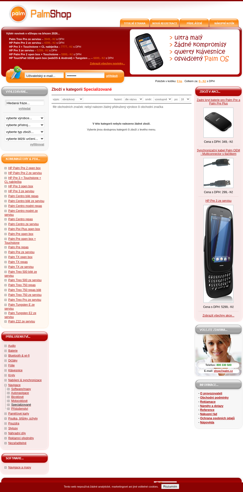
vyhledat (25, 108)
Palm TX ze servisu (21, 267)
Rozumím (170, 486)
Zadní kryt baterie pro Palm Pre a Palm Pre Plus (218, 101)
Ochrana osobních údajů (217, 418)
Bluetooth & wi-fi (19, 355)
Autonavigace (20, 393)
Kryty (11, 375)
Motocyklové (19, 401)
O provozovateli (211, 393)
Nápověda (207, 422)
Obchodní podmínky (214, 397)
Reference (207, 410)
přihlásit (112, 76)
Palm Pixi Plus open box (24, 229)
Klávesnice (15, 370)
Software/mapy (21, 389)
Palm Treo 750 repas (22, 285)
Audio (12, 345)
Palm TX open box (20, 257)
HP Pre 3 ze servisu (21, 191)
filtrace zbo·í (24, 130)
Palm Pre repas (18, 247)
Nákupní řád (208, 414)
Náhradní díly (17, 433)
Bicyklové (17, 397)
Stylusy (13, 428)
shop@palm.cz (223, 370)
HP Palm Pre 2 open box (24, 168)
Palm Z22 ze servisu (21, 321)
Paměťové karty (18, 413)
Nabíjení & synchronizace (25, 380)
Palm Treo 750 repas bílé (24, 290)
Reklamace (208, 402)
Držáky (12, 360)
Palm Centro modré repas (25, 206)
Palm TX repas (18, 262)
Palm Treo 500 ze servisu (24, 280)
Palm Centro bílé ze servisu (26, 201)
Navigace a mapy (19, 467)
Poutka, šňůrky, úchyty (23, 418)
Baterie (13, 350)
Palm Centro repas (20, 219)
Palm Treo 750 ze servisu (24, 295)
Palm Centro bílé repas (23, 196)
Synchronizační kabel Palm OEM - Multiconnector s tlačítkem (218, 152)
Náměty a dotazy (211, 406)
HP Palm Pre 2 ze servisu (25, 173)
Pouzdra (13, 423)
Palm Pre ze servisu (21, 252)
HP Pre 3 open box (20, 186)
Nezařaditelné (17, 443)
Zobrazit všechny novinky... (107, 63)
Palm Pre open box (20, 234)
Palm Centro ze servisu (23, 224)
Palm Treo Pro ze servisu (24, 300)
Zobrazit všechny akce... (218, 315)
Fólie (11, 365)
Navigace (14, 385)
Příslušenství (19, 408)
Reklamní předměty (21, 438)
